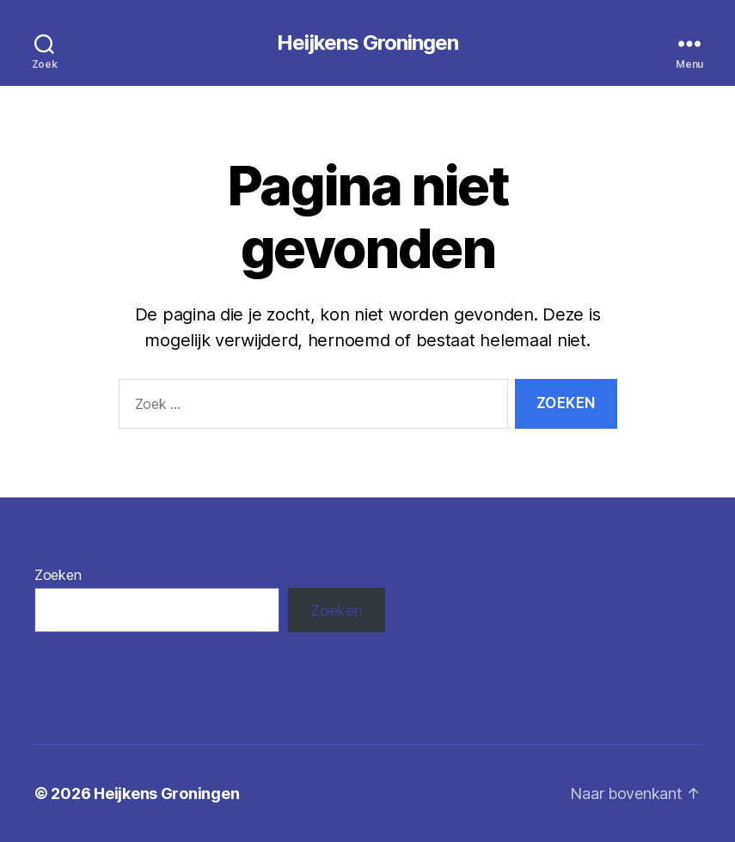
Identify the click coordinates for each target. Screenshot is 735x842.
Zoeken (57, 574)
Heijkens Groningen (367, 43)
